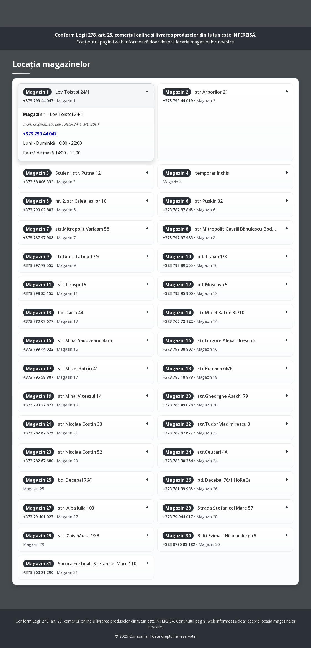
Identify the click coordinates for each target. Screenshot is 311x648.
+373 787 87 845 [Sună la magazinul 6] (178, 209)
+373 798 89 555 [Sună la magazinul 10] (178, 265)
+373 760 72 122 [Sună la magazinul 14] (178, 321)
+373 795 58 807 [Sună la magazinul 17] (38, 377)
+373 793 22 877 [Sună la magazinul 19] (38, 404)
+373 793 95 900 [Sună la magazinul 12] (178, 293)
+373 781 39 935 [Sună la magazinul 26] (178, 488)
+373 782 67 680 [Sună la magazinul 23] (38, 460)
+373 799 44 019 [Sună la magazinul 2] (178, 100)
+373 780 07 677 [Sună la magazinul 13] (38, 321)
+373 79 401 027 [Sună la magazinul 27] (38, 516)
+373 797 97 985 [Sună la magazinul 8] (178, 237)
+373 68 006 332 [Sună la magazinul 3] (38, 181)
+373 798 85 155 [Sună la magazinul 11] (38, 293)
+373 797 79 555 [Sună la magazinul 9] (38, 265)
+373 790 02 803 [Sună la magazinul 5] (38, 209)
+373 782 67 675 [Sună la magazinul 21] (38, 432)
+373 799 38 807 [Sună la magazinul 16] (178, 349)
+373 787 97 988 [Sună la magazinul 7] (38, 237)
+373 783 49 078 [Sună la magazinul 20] (178, 404)
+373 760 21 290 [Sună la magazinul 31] (38, 572)
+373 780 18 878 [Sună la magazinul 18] (178, 377)
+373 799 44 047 (39, 134)
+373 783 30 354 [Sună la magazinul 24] (178, 460)
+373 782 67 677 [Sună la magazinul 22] (178, 432)
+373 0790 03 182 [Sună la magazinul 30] (179, 544)
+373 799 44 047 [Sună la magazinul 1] (38, 100)
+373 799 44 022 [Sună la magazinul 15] (38, 349)
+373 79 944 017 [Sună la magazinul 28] (178, 516)
